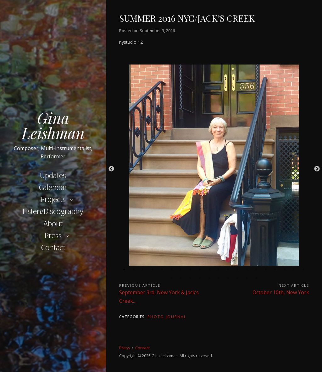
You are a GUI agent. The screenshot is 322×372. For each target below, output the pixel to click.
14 (247, 269)
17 (275, 269)
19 (294, 269)
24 (200, 278)
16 (266, 269)
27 (228, 278)
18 (285, 269)
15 (256, 269)
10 (209, 269)
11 (219, 269)
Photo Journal (166, 316)
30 (256, 278)
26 (219, 278)
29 (247, 278)
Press (53, 235)
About (53, 223)
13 (238, 269)
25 (209, 278)
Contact (53, 247)
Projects (53, 199)
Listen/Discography (53, 211)
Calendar (53, 187)
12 (228, 269)
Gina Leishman (53, 125)
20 (304, 269)
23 (190, 278)
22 (181, 278)
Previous (111, 169)
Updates (53, 175)
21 (172, 278)
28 (238, 278)
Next (317, 169)
